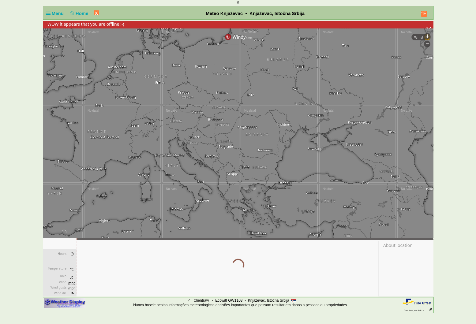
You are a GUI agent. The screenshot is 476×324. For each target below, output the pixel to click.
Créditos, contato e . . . (418, 310)
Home (78, 13)
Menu (56, 13)
